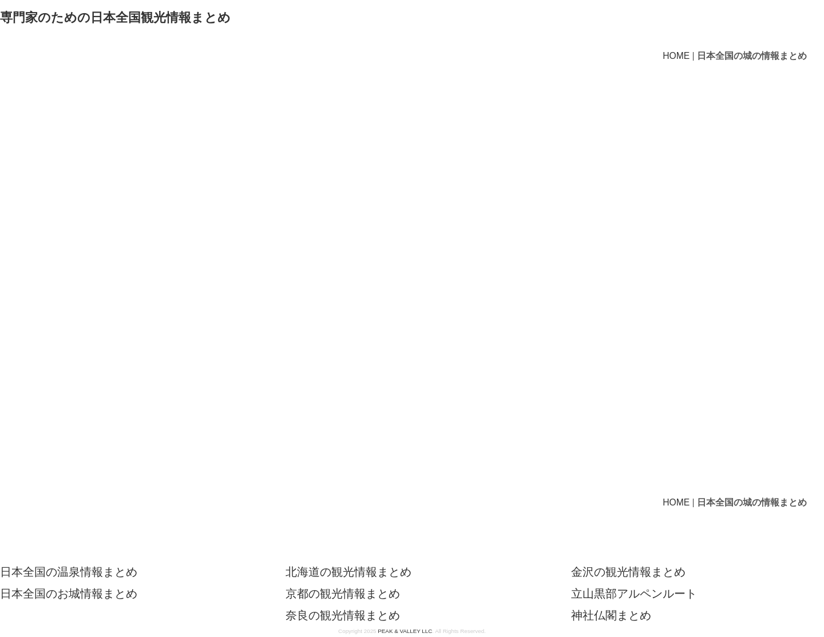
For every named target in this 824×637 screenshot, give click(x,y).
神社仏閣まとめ (611, 615)
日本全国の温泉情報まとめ (68, 572)
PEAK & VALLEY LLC (405, 631)
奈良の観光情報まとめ (343, 615)
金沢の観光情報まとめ (628, 572)
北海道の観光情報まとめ (348, 572)
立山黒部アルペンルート (634, 593)
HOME (676, 56)
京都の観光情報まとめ (343, 593)
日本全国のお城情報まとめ (68, 593)
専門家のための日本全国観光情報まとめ (115, 17)
